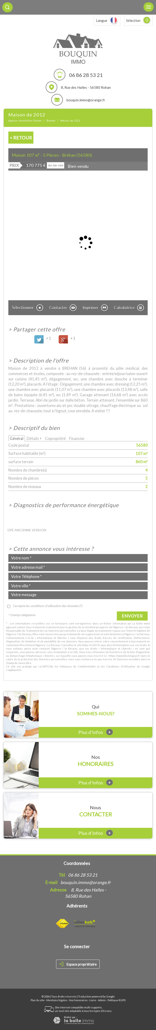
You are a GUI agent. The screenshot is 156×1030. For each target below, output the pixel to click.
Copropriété (55, 438)
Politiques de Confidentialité (78, 666)
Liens (92, 1000)
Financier (77, 438)
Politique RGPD (117, 1000)
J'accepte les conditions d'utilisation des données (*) (48, 606)
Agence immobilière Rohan (25, 120)
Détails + (34, 438)
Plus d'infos (95, 732)
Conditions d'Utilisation (120, 666)
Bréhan (51, 120)
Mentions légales (56, 1000)
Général (16, 438)
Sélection (133, 20)
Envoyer (132, 615)
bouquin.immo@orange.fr (86, 100)
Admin (102, 1000)
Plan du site (38, 1000)
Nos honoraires (78, 1000)
